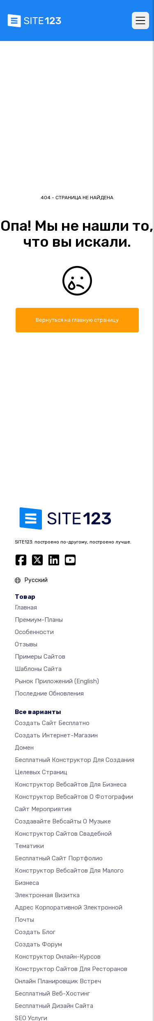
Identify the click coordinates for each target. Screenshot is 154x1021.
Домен (24, 747)
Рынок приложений (57, 681)
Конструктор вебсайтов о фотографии (74, 796)
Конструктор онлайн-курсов (58, 956)
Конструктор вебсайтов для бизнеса (70, 784)
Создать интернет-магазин (56, 735)
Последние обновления (49, 693)
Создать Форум (38, 944)
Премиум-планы (39, 619)
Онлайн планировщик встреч (58, 981)
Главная (26, 607)
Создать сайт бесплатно (52, 723)
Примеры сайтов (40, 656)
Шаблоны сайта (38, 669)
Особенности (34, 632)
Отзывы (26, 644)
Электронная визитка (47, 895)
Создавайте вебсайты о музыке (63, 821)
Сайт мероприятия (43, 809)
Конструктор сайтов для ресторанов (71, 969)
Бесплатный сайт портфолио (59, 858)
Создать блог (35, 932)
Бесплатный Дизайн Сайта (54, 1006)
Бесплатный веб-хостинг (52, 993)
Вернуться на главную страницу (77, 320)
